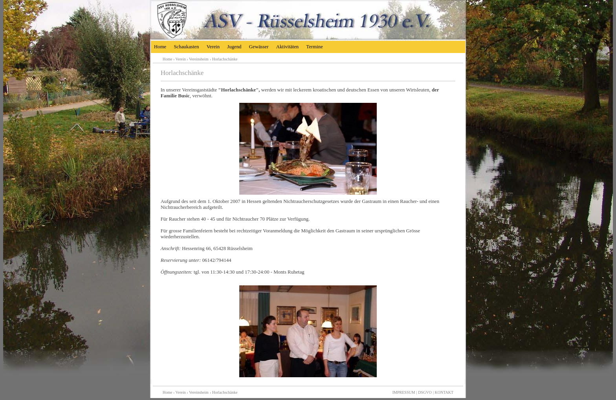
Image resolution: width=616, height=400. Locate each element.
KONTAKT (443, 392)
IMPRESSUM (403, 392)
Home (160, 46)
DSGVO (424, 392)
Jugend (234, 46)
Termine (314, 46)
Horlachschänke (224, 59)
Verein (213, 46)
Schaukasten (186, 46)
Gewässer (259, 46)
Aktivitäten (287, 46)
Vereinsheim (199, 59)
